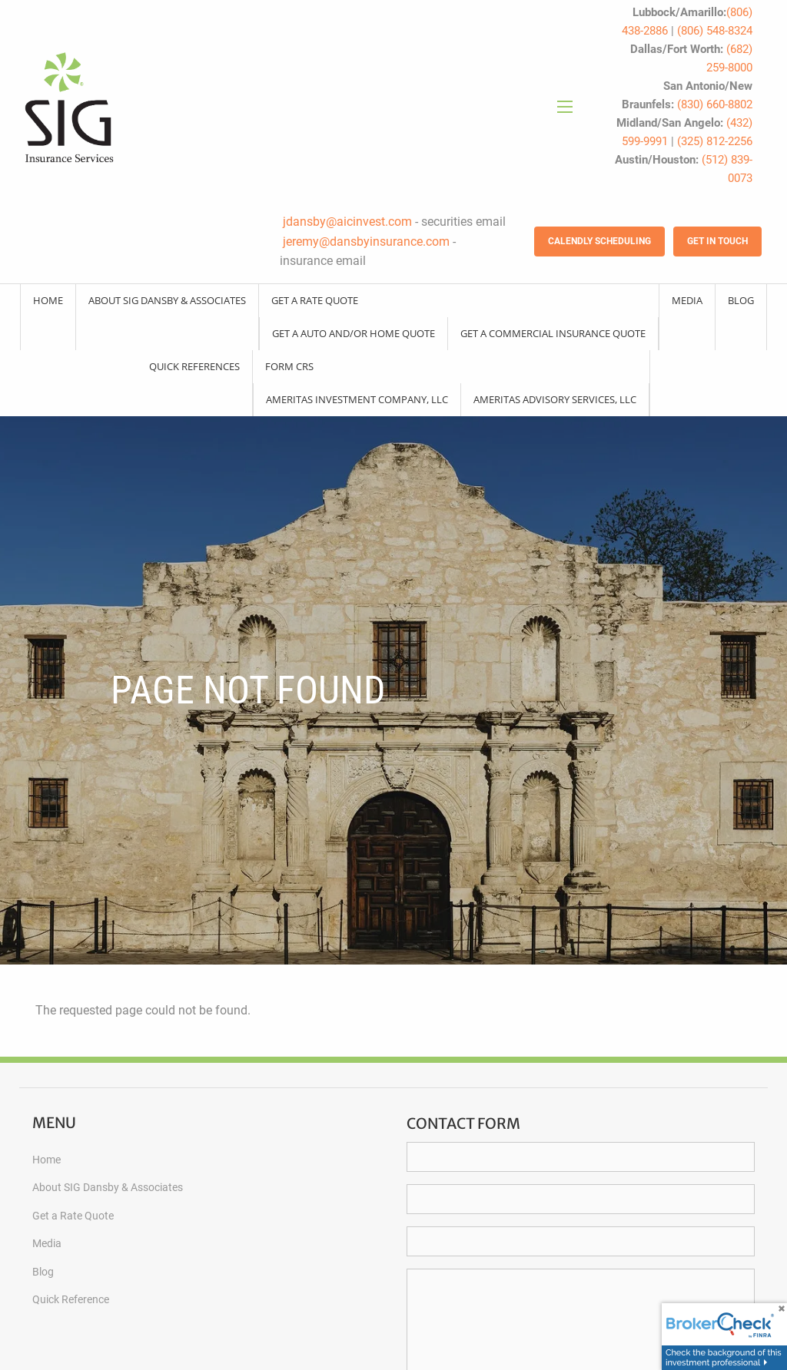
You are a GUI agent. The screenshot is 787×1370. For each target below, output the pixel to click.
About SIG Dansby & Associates (167, 300)
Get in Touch (717, 241)
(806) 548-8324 (714, 31)
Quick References (194, 366)
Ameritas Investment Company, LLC (357, 399)
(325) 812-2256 (714, 141)
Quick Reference (70, 1299)
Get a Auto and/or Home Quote (353, 333)
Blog (741, 300)
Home (48, 300)
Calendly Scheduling (599, 241)
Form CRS (289, 366)
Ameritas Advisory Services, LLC (554, 399)
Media (687, 300)
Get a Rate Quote (314, 300)
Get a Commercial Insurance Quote (553, 333)
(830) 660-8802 (714, 104)
